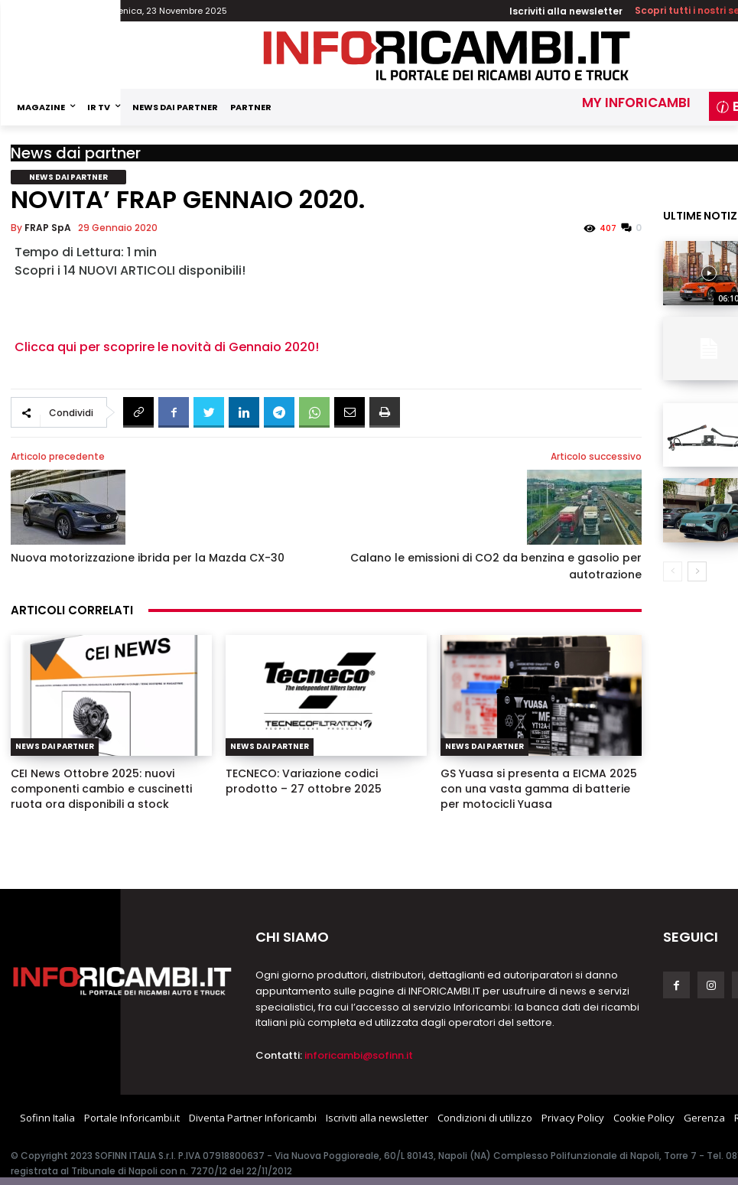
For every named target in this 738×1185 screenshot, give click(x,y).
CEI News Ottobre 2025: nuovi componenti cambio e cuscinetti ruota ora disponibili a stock (101, 789)
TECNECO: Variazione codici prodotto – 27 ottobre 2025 (304, 781)
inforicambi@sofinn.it (358, 1055)
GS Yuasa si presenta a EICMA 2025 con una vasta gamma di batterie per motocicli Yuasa (539, 789)
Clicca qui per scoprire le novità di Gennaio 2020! (167, 347)
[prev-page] (672, 561)
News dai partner (76, 153)
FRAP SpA (47, 227)
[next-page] (697, 561)
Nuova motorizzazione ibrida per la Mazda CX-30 (147, 557)
